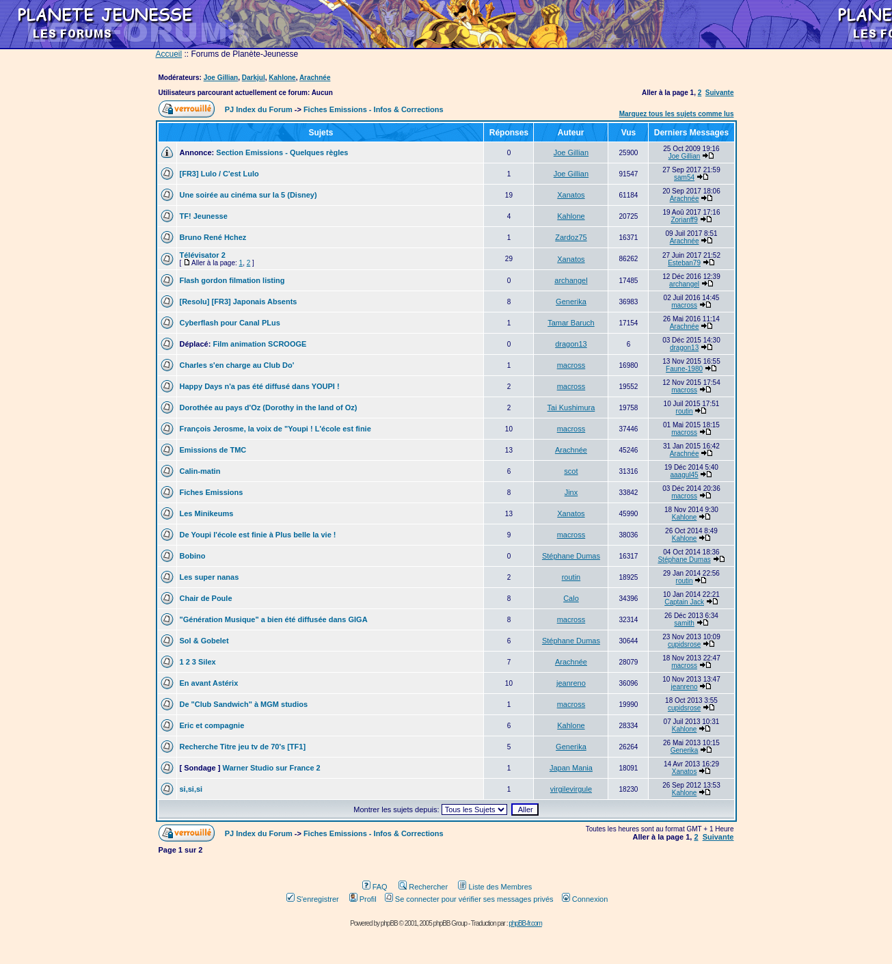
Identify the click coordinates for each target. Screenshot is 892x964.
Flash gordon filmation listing (232, 280)
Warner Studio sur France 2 (271, 768)
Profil (363, 899)
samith (684, 623)
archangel (570, 280)
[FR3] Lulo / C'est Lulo (219, 174)
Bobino (193, 556)
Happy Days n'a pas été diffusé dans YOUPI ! (260, 386)
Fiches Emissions (211, 492)
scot (571, 471)
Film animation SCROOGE (259, 344)
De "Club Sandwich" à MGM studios (244, 704)
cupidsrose (684, 644)
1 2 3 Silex (198, 662)
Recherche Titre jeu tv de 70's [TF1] (243, 746)
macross (684, 305)
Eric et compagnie (212, 725)
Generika (571, 301)
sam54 (684, 177)
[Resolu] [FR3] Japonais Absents (238, 301)
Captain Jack (684, 602)
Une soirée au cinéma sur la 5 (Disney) (248, 195)
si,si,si (191, 789)
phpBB (389, 923)
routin (684, 411)
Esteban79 (684, 263)
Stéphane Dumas (571, 556)
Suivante (719, 92)
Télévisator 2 (203, 255)
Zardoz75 (570, 237)
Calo (571, 598)
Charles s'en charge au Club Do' (237, 365)
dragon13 (571, 344)
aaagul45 (685, 475)
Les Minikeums (207, 513)
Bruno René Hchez (213, 237)
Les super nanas (209, 577)
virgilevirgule (571, 789)
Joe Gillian (221, 77)
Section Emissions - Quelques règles (282, 152)
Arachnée (315, 77)
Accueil (169, 54)
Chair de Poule (206, 598)
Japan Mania (571, 768)
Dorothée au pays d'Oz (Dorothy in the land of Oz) (268, 407)
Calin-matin (200, 471)
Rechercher (423, 887)
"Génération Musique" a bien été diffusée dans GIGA (274, 619)
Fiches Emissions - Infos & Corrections (373, 109)
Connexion (585, 899)
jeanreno (571, 683)
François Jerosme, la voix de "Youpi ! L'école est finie (275, 429)
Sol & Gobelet (204, 641)
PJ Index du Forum (259, 109)
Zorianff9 (684, 220)
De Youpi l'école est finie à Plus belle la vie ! (258, 535)
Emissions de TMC (213, 450)
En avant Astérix (209, 683)
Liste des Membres (495, 887)
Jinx (571, 492)
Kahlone (282, 77)
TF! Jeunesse (204, 216)
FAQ (375, 887)
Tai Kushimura (571, 407)
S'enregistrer (312, 899)
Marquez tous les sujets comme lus (676, 114)
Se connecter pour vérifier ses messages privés (469, 899)
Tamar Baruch (571, 323)
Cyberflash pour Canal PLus (230, 323)
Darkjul (253, 77)
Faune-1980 (684, 369)
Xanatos (570, 195)
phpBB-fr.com (525, 923)
